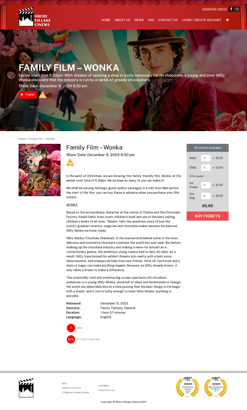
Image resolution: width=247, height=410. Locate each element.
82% (71, 339)
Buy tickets (207, 216)
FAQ (151, 20)
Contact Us (168, 20)
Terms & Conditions (75, 392)
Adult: (193, 158)
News (139, 20)
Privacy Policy (71, 388)
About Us (122, 20)
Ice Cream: (193, 185)
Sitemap (103, 385)
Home (106, 20)
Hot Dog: (192, 195)
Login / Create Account (201, 20)
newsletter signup (214, 9)
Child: (192, 167)
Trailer (27, 94)
